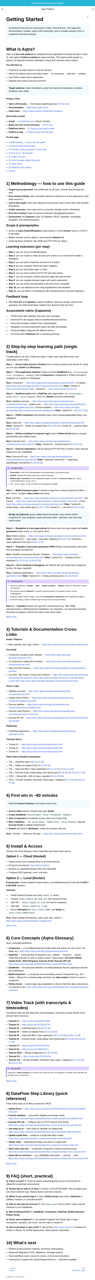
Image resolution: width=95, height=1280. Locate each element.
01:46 (33, 463)
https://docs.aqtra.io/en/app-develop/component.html (50, 383)
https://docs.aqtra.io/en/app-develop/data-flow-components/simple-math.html (43, 1145)
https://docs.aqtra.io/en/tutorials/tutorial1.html (41, 744)
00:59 (74, 507)
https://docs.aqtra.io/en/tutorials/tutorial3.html (41, 752)
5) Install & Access (26, 121)
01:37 (18, 560)
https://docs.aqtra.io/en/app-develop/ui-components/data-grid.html (54, 423)
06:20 (57, 426)
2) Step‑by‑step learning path (41, 128)
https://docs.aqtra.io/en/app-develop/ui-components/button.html (57, 536)
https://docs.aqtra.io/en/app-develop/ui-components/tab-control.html (47, 501)
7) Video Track (15, 164)
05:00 (39, 463)
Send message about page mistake (47, 3)
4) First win (63, 104)
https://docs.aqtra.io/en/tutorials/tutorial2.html (41, 748)
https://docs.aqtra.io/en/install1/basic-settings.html (65, 644)
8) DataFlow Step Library (20, 167)
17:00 (45, 507)
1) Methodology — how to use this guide (27, 142)
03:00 (15, 429)
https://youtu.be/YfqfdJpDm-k (35, 1049)
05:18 (50, 426)
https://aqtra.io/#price (39, 865)
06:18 (60, 539)
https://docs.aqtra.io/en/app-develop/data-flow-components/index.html (40, 964)
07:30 (84, 410)
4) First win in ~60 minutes (21, 153)
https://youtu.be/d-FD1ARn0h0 (37, 1056)
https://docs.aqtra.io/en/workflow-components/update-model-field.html (40, 1138)
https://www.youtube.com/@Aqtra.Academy (42, 111)
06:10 (78, 444)
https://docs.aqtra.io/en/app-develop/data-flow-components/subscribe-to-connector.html (48, 1158)
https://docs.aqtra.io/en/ (37, 107)
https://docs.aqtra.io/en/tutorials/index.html (63, 834)
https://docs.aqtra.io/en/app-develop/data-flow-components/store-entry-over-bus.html (47, 1152)
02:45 (25, 560)
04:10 (72, 444)
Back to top (11, 617)
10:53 (34, 542)
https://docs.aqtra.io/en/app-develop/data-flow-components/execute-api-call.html (45, 1125)
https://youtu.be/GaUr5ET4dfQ (20, 389)
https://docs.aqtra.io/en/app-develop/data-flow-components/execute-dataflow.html (46, 1118)
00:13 (9, 429)
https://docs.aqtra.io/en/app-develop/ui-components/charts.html (35, 504)
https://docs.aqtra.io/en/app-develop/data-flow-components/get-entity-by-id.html (45, 1132)
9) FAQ (12, 171)
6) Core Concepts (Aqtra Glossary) (24, 160)
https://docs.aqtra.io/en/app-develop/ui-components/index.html (34, 386)
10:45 (39, 507)
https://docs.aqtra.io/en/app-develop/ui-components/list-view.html (53, 498)
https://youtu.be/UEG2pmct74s (62, 389)
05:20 (31, 560)
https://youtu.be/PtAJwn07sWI (35, 1046)
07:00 (66, 539)
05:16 (78, 410)
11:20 (40, 542)
